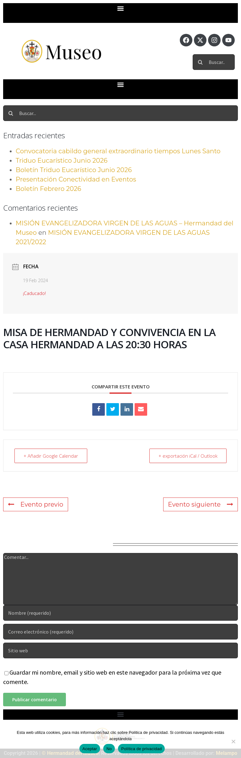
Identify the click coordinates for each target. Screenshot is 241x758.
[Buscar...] (214, 62)
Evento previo (35, 504)
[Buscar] (200, 62)
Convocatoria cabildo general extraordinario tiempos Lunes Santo (118, 151)
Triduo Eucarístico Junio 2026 (62, 160)
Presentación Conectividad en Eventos (76, 179)
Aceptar (90, 748)
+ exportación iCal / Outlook (187, 456)
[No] (233, 741)
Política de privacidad (141, 748)
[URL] (120, 650)
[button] (120, 8)
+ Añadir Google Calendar (51, 456)
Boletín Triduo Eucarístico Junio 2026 (74, 170)
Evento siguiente (200, 504)
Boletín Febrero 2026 (48, 188)
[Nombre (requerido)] (120, 613)
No (109, 748)
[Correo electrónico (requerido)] (120, 632)
